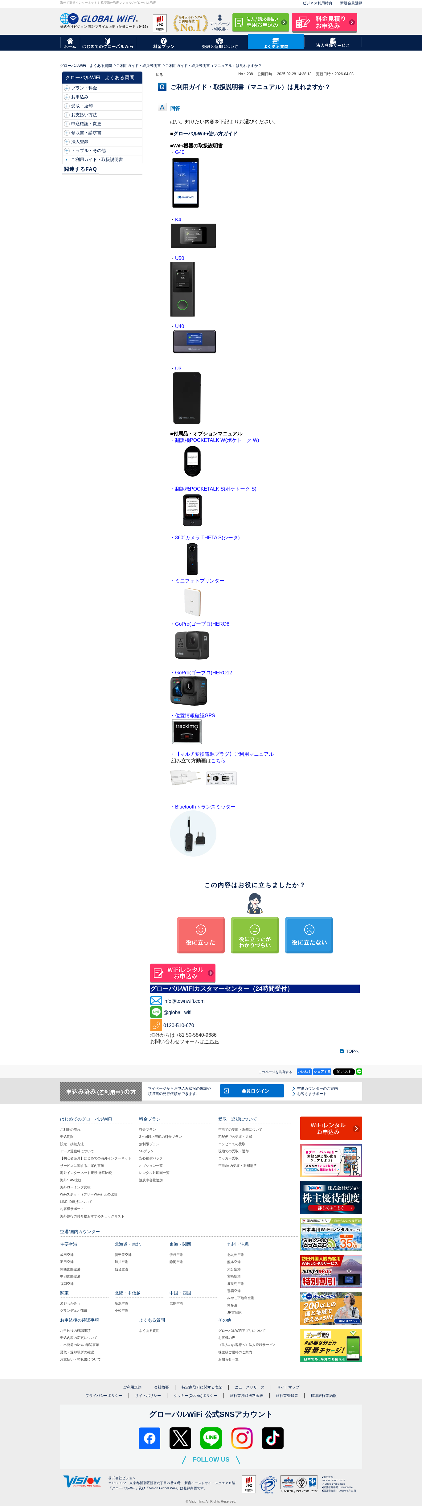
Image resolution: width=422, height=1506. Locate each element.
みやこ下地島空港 (240, 1298)
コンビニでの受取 (231, 1144)
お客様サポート (72, 1209)
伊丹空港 (176, 1255)
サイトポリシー (148, 1395)
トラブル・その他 (88, 150)
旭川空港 (121, 1262)
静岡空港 (176, 1262)
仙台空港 (121, 1269)
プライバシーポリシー (103, 1395)
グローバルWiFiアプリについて (242, 1330)
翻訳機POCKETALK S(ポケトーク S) (215, 489)
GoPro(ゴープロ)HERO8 (202, 624)
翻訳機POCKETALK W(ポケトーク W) (217, 440)
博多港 (232, 1305)
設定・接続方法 (72, 1144)
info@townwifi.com (184, 1001)
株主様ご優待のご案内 (235, 1352)
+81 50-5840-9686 (196, 1035)
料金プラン (147, 1129)
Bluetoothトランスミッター (205, 806)
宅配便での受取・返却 (235, 1136)
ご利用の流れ (70, 1129)
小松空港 (121, 1310)
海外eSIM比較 (71, 1180)
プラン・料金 (84, 87)
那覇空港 (234, 1291)
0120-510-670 (178, 1025)
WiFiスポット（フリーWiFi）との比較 (89, 1194)
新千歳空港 (123, 1255)
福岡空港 (67, 1284)
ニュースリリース (249, 1387)
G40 (179, 152)
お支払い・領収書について (80, 1359)
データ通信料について (77, 1151)
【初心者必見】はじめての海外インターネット (95, 1158)
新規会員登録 (351, 3)
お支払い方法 (84, 114)
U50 (179, 258)
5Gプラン (146, 1151)
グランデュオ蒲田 (73, 1310)
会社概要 (161, 1387)
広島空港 (176, 1303)
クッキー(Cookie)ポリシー (195, 1395)
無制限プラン (149, 1144)
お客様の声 (226, 1337)
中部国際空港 (70, 1276)
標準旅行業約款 (324, 1395)
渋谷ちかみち (70, 1303)
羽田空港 (67, 1262)
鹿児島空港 (235, 1284)
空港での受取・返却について (240, 1129)
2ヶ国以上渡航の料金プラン (160, 1136)
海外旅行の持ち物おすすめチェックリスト (92, 1216)
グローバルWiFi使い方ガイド (205, 133)
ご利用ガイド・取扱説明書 (139, 66)
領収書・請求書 (86, 132)
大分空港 (234, 1269)
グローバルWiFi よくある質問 (86, 66)
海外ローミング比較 (75, 1187)
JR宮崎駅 (234, 1312)
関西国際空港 (70, 1269)
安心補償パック (151, 1158)
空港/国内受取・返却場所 (237, 1165)
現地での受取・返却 (233, 1151)
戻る (159, 74)
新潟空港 (121, 1303)
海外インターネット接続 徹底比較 (86, 1173)
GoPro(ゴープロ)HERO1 (202, 672)
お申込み (79, 96)
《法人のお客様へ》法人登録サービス (247, 1345)
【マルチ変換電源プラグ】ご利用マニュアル (224, 754)
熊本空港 (234, 1262)
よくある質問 (149, 1330)
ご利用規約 (132, 1387)
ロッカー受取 (228, 1158)
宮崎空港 (234, 1276)
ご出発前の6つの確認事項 (79, 1345)
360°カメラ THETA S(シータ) (207, 537)
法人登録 (79, 141)
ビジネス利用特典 (317, 3)
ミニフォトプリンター (199, 580)
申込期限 (67, 1136)
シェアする (322, 1071)
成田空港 (67, 1255)
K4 (178, 219)
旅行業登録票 (287, 1395)
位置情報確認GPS (195, 715)
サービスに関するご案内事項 (82, 1165)
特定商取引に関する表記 (202, 1387)
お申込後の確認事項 (75, 1330)
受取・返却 (82, 105)
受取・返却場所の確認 (77, 1352)
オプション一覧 (151, 1165)
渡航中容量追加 (151, 1180)
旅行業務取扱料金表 (246, 1395)
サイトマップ (288, 1387)
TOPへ (352, 1051)
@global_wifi (177, 1012)
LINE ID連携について (76, 1202)
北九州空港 (235, 1255)
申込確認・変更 (86, 123)
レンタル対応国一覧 (154, 1173)
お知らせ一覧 (228, 1359)
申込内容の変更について (78, 1337)
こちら (211, 1041)
